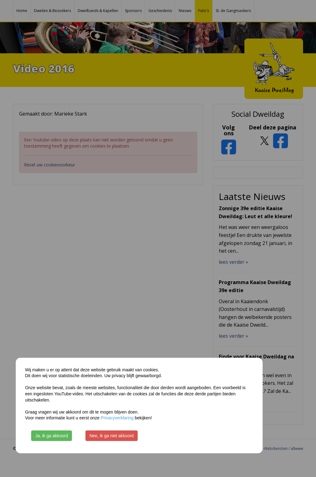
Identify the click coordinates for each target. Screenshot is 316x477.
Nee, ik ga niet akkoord (111, 435)
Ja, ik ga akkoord (51, 435)
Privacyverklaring (117, 417)
